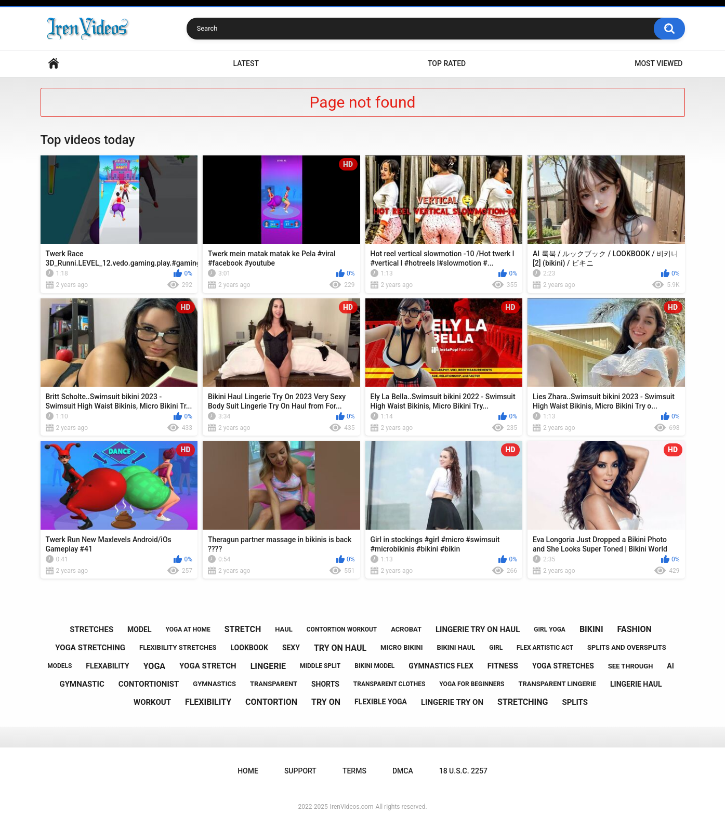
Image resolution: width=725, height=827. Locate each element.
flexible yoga (380, 702)
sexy (291, 648)
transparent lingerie (557, 684)
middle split (320, 666)
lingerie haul (636, 684)
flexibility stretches (177, 647)
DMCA (402, 771)
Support (300, 771)
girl (496, 647)
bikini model (374, 666)
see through (630, 666)
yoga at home (188, 629)
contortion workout (342, 629)
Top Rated (447, 63)
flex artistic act (545, 647)
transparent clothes (389, 684)
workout (152, 702)
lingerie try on (452, 702)
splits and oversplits (626, 647)
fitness (502, 666)
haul (284, 629)
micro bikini (401, 647)
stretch (243, 629)
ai (670, 666)
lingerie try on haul (478, 629)
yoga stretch (207, 666)
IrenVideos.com (352, 806)
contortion (271, 702)
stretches (91, 629)
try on (325, 702)
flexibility (208, 702)
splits (575, 702)
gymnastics (214, 684)
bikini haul (456, 647)
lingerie (268, 666)
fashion (634, 629)
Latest (246, 63)
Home (54, 63)
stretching (522, 702)
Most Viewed (658, 63)
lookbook (249, 648)
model (139, 629)
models (59, 666)
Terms (354, 771)
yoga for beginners (471, 684)
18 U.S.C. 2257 (463, 771)
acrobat (406, 629)
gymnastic (82, 684)
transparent (273, 684)
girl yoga (549, 629)
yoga (154, 666)
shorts (325, 684)
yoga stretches (563, 666)
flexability (107, 666)
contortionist (148, 684)
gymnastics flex (440, 666)
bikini (591, 629)
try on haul (340, 648)
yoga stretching (90, 647)
